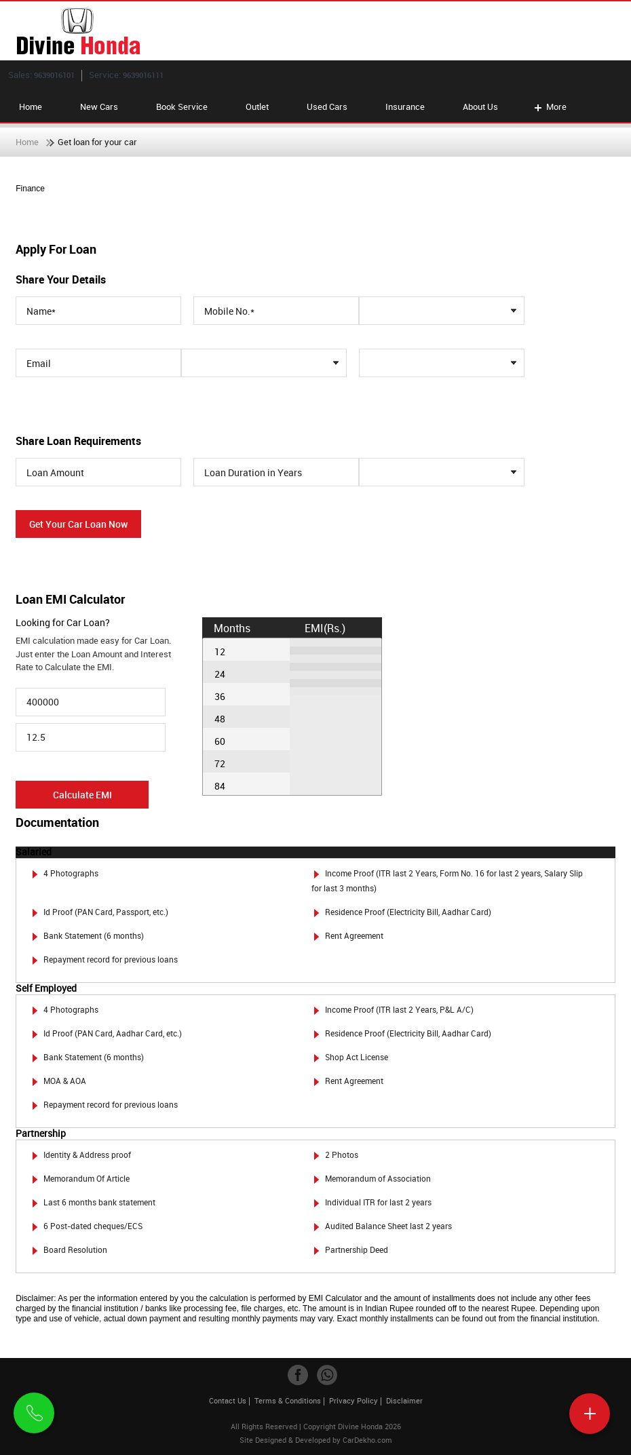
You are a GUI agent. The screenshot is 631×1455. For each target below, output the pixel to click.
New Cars (99, 106)
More (549, 106)
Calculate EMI (82, 794)
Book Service (182, 106)
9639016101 (54, 75)
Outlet (257, 106)
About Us (480, 106)
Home (30, 106)
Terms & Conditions (287, 1400)
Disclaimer (404, 1400)
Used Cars (327, 106)
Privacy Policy (353, 1400)
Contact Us (227, 1400)
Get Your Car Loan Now (78, 524)
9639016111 (143, 75)
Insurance (405, 106)
